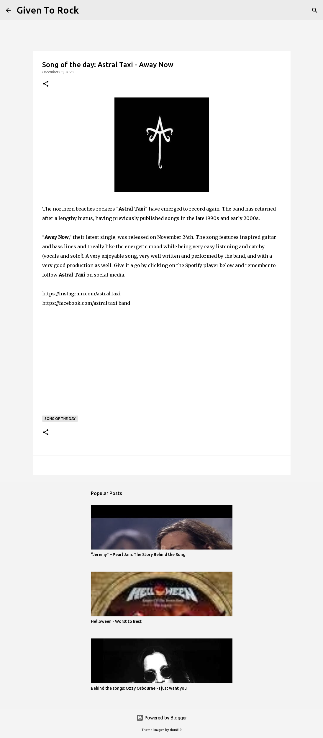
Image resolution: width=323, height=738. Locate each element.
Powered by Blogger (161, 717)
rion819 (175, 730)
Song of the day (60, 419)
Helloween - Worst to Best (116, 621)
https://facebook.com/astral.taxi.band (86, 303)
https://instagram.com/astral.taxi (81, 294)
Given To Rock (48, 10)
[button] (45, 84)
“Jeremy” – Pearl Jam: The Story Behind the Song (138, 554)
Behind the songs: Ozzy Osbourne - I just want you (139, 688)
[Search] (87, 10)
